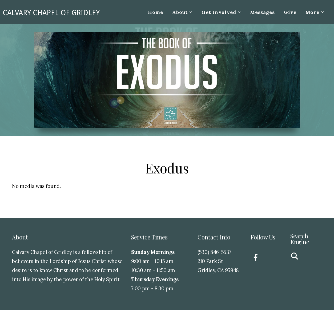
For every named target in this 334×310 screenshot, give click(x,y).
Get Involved (221, 12)
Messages (262, 12)
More (314, 12)
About (182, 12)
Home (155, 12)
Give (290, 12)
